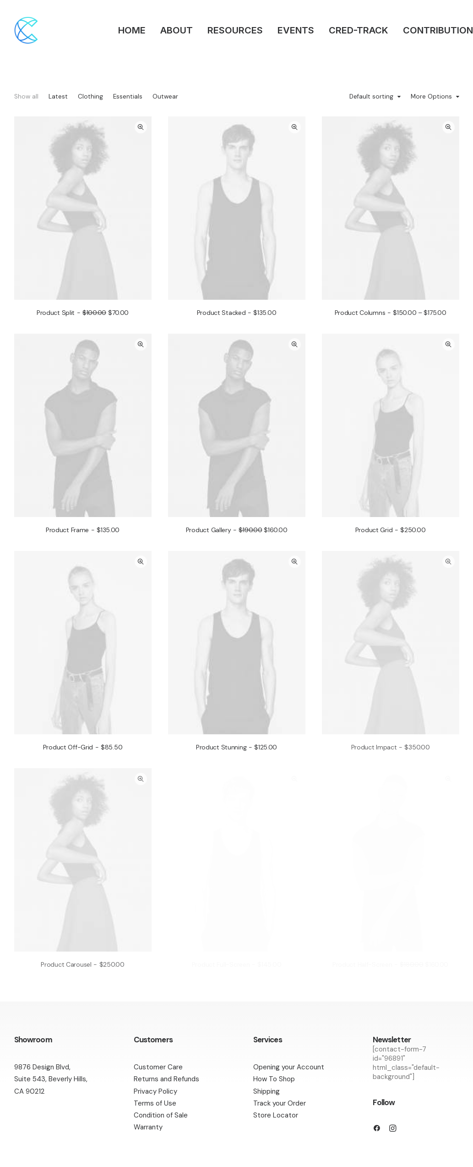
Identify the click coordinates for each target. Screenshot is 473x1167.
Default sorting (371, 97)
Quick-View (141, 127)
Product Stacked (237, 312)
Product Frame (83, 530)
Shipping (266, 1091)
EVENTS (295, 30)
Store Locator (275, 1115)
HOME (132, 30)
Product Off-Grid (83, 747)
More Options (431, 97)
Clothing (90, 97)
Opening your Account (288, 1067)
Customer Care (158, 1067)
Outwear (165, 97)
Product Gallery (237, 530)
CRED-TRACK (358, 30)
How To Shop (274, 1079)
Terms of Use (155, 1103)
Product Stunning (236, 747)
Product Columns (390, 312)
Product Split (83, 312)
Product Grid (390, 530)
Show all (26, 97)
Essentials (127, 97)
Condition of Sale (161, 1115)
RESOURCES (235, 30)
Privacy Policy (155, 1091)
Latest (58, 97)
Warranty (148, 1127)
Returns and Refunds (166, 1079)
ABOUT (176, 30)
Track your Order (279, 1103)
